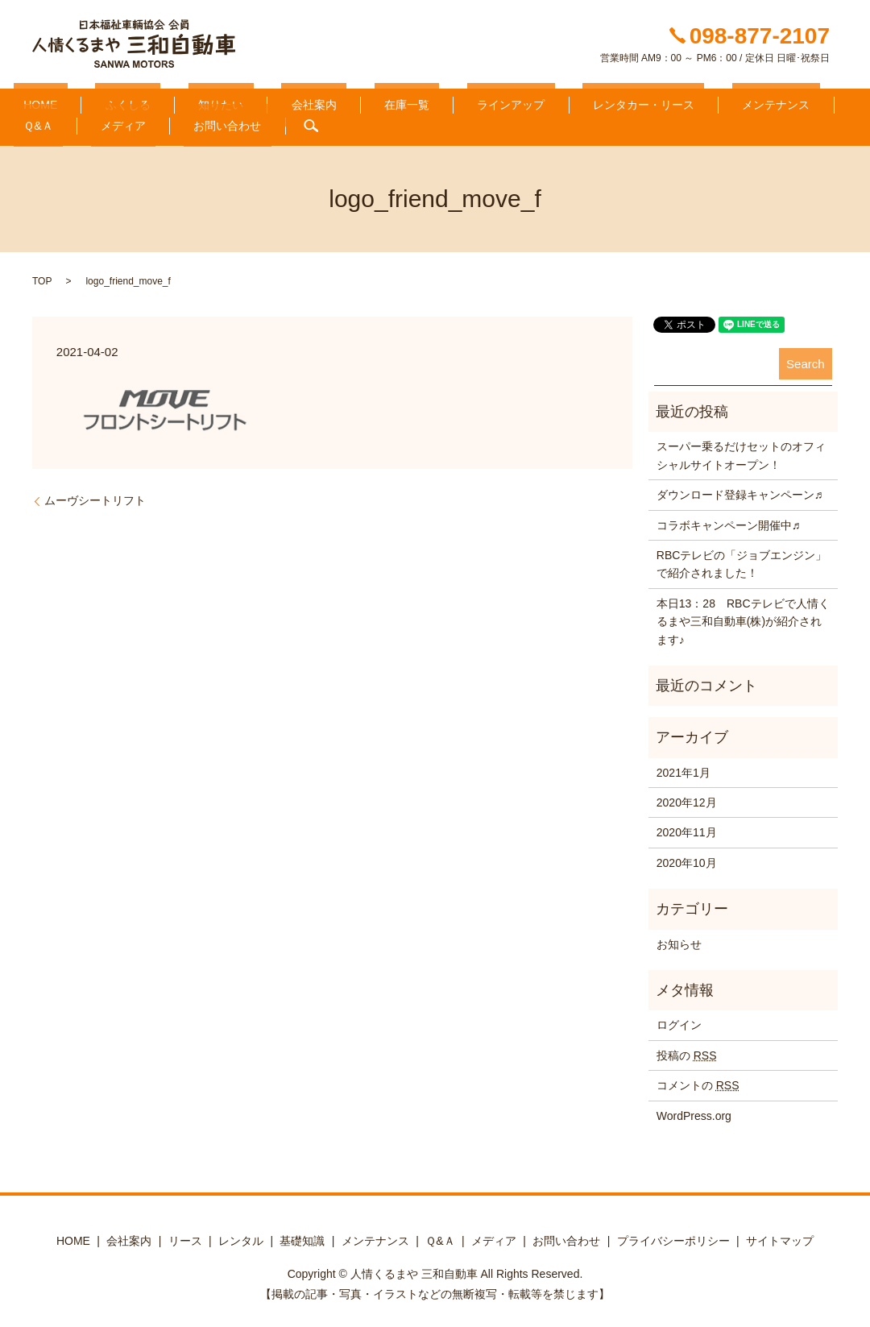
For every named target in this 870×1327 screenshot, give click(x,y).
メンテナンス (626, 102)
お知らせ (679, 937)
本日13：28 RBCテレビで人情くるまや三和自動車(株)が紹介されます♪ (743, 615)
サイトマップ (780, 1234)
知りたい (170, 102)
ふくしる (97, 102)
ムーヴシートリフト (95, 494)
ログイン (679, 1019)
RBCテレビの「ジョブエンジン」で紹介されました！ (742, 557)
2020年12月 (687, 796)
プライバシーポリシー (673, 1234)
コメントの (698, 1079)
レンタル (240, 1234)
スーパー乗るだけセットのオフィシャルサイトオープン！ (741, 449)
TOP (42, 275)
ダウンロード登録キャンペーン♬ (740, 489)
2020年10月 (687, 856)
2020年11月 (687, 826)
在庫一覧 (316, 102)
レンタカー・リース (513, 102)
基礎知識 (302, 1234)
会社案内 (244, 102)
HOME (31, 102)
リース (185, 1234)
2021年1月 (683, 766)
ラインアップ (401, 102)
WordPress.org (694, 1109)
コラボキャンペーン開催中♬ (729, 518)
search (121, 120)
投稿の (687, 1049)
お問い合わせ (47, 120)
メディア (766, 102)
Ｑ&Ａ (702, 102)
